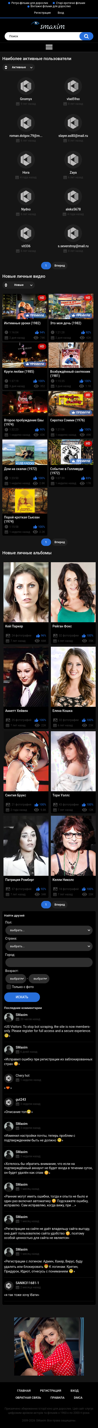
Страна (10, 938)
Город (9, 955)
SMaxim (22, 1015)
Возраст (11, 971)
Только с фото (23, 987)
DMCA (78, 1397)
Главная (24, 1390)
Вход (61, 12)
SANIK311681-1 (27, 1283)
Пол (8, 922)
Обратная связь (28, 1397)
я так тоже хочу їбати (22, 1295)
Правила (57, 1397)
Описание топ (18, 1112)
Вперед (60, 265)
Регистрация (42, 12)
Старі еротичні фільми (70, 3)
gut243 (21, 1099)
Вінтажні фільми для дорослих (51, 6)
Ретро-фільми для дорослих (29, 3)
